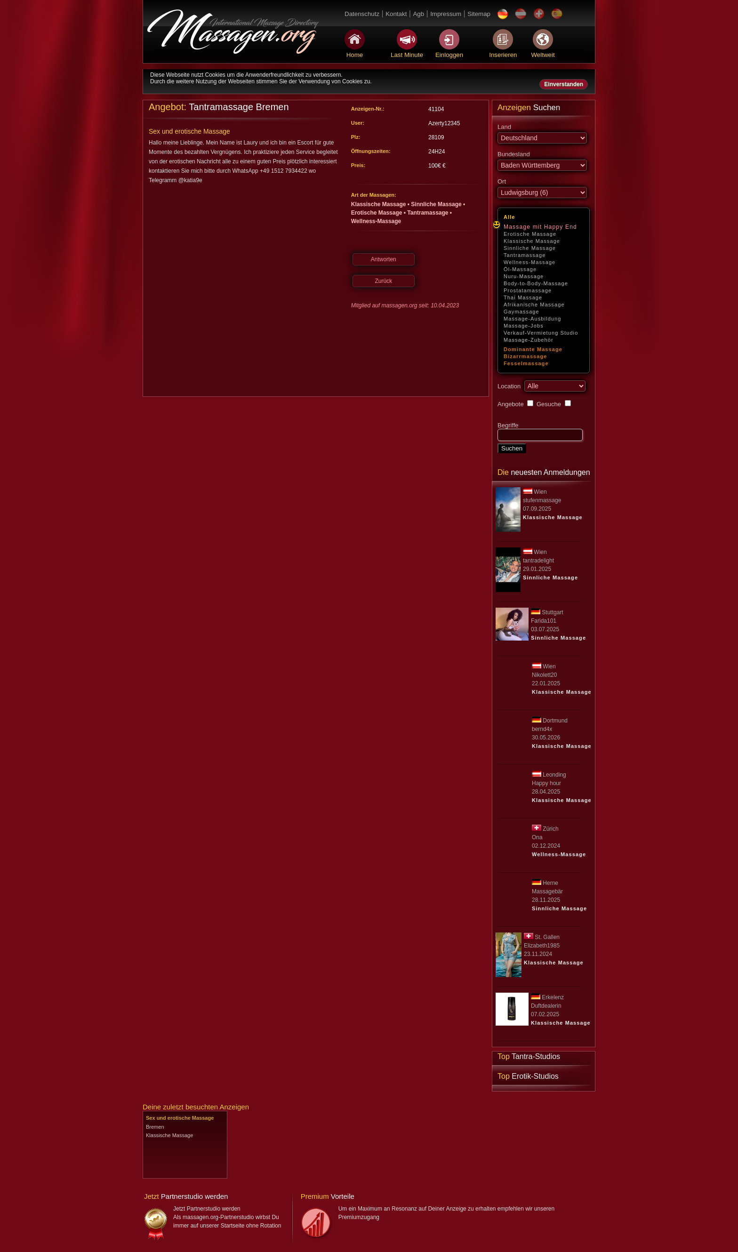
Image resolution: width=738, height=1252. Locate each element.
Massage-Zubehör (529, 340)
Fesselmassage (526, 363)
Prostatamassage (528, 290)
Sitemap (478, 13)
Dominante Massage (533, 349)
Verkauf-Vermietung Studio (541, 333)
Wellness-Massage (529, 262)
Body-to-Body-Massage (536, 283)
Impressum (445, 13)
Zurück (383, 281)
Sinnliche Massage (530, 248)
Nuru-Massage (524, 276)
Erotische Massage (530, 234)
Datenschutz (362, 13)
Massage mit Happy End (540, 227)
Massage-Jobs (524, 326)
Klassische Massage (532, 241)
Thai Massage (523, 297)
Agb (418, 13)
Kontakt (396, 13)
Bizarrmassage (525, 356)
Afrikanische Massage (534, 304)
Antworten (383, 259)
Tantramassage (525, 255)
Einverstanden (563, 84)
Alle (509, 217)
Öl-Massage (520, 269)
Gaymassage (521, 311)
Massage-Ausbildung (533, 318)
